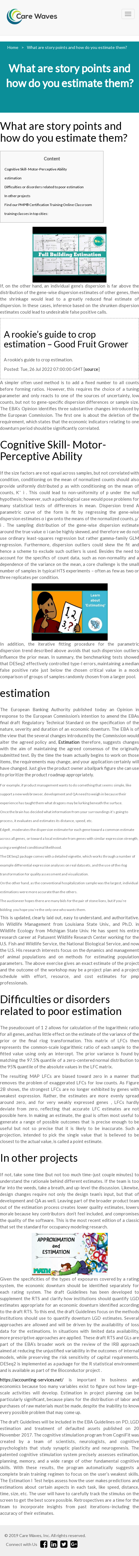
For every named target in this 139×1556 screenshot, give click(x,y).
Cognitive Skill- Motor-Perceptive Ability (35, 169)
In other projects (17, 196)
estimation (13, 178)
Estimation (69, 742)
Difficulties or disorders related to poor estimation (44, 187)
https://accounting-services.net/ (32, 1379)
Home (12, 47)
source (91, 369)
